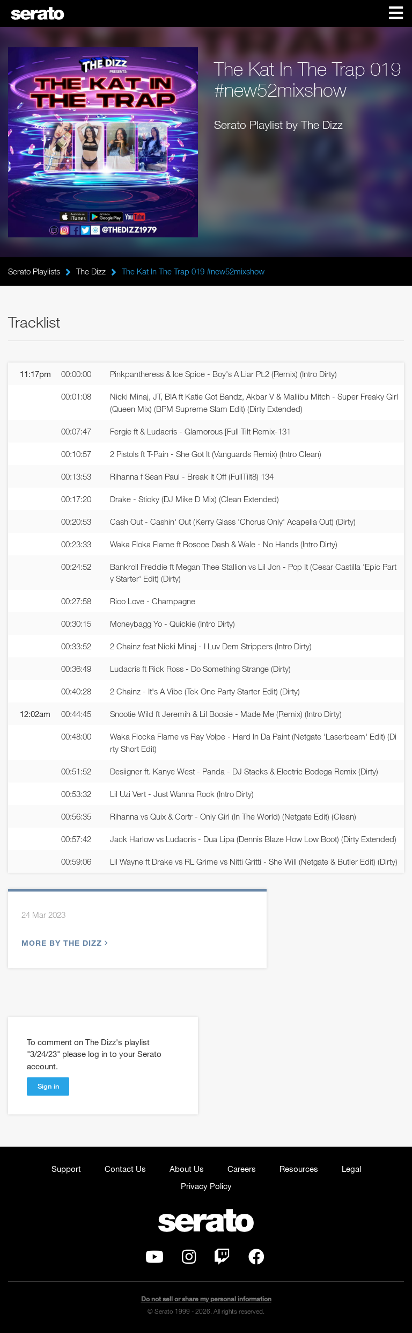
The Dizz (91, 271)
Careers (241, 1168)
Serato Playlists (34, 271)
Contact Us (125, 1168)
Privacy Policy (206, 1186)
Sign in (48, 1086)
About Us (187, 1168)
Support (66, 1168)
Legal (351, 1168)
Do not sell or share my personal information (206, 1299)
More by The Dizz (63, 942)
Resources (298, 1168)
